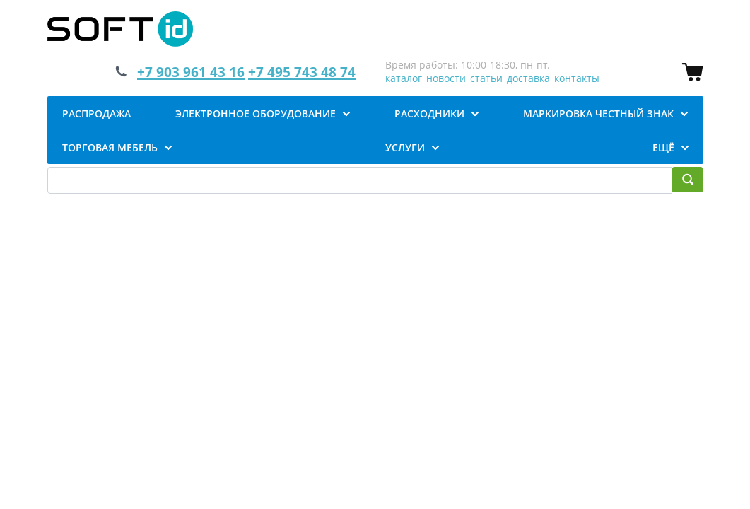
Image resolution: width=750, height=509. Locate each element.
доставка (528, 78)
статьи (486, 78)
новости (446, 78)
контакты (576, 78)
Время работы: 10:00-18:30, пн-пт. (467, 64)
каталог (403, 78)
